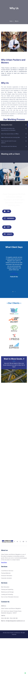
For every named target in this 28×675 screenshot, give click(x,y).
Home (11, 33)
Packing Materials (6, 585)
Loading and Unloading (7, 607)
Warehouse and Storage (7, 604)
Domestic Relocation (6, 588)
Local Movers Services (7, 583)
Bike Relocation (5, 599)
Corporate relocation (6, 590)
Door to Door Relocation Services (10, 609)
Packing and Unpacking (7, 602)
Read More (4, 575)
